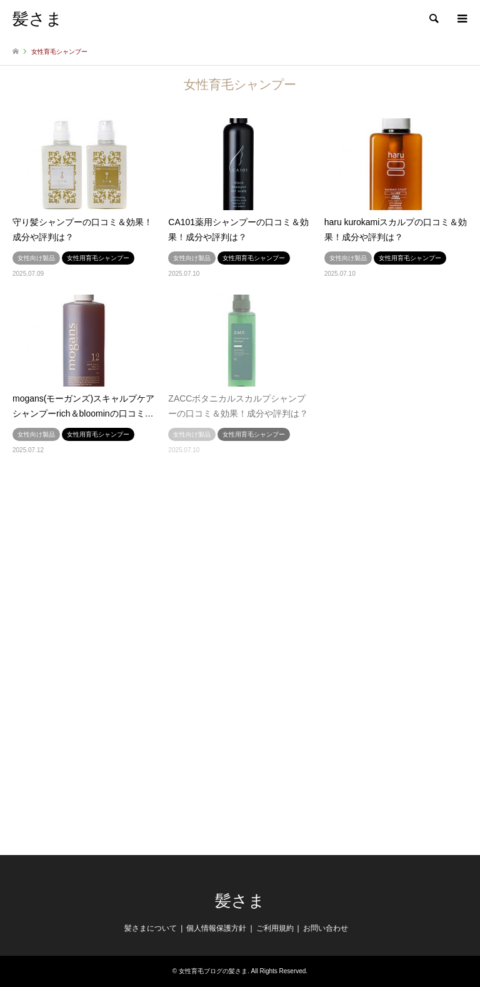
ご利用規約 (275, 928)
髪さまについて (150, 928)
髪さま (240, 901)
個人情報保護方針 (216, 928)
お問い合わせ (325, 928)
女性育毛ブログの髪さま (213, 971)
